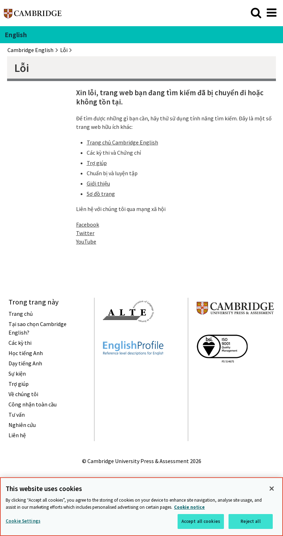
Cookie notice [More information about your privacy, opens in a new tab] (189, 507)
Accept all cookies (200, 521)
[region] (141, 506)
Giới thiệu (98, 183)
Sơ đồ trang (101, 193)
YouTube (86, 241)
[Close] (271, 488)
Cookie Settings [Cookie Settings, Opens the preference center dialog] (23, 521)
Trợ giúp (97, 162)
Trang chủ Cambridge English (122, 142)
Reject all (250, 521)
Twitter (85, 232)
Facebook (87, 224)
